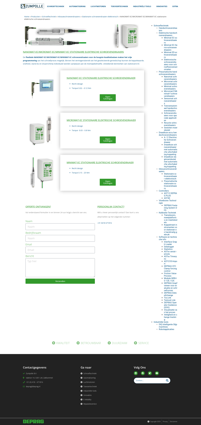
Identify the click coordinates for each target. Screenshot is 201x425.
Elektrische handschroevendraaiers (168, 34)
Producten (35, 16)
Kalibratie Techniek (167, 212)
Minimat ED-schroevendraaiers (170, 54)
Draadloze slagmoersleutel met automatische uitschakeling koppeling (170, 162)
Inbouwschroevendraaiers (69, 16)
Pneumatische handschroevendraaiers (168, 73)
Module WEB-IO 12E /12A (170, 279)
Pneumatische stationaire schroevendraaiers (170, 185)
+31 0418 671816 (104, 223)
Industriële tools (161, 322)
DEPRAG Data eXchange (170, 294)
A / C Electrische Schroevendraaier (170, 139)
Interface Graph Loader (170, 243)
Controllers (164, 191)
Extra (175, 6)
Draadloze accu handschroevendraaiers (168, 133)
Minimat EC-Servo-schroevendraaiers (170, 47)
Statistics (168, 249)
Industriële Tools (142, 6)
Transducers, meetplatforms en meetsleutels (170, 219)
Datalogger (169, 246)
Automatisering (77, 6)
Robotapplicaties (166, 329)
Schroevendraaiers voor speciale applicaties (170, 117)
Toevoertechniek (119, 6)
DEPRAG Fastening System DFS (170, 207)
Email (29, 244)
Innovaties (161, 6)
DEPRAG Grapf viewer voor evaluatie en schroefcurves (170, 287)
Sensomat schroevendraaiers (170, 101)
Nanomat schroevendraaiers (170, 77)
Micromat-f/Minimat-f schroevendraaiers (170, 93)
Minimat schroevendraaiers (170, 87)
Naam (29, 221)
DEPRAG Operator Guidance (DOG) (170, 305)
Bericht (30, 256)
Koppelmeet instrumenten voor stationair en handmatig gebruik (170, 230)
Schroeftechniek (55, 6)
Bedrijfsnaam (33, 232)
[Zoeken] (167, 380)
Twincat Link (169, 300)
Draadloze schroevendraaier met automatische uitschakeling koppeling (170, 149)
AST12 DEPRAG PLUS (170, 194)
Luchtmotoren (98, 6)
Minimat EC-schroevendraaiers (170, 40)
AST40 (167, 198)
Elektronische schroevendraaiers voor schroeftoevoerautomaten (170, 64)
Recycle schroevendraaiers (170, 124)
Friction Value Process (170, 274)
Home (26, 16)
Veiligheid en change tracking (170, 317)
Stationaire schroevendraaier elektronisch (100, 16)
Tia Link (167, 298)
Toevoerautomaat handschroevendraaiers (170, 108)
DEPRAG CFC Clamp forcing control (170, 268)
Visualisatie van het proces (170, 311)
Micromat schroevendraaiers (170, 82)
